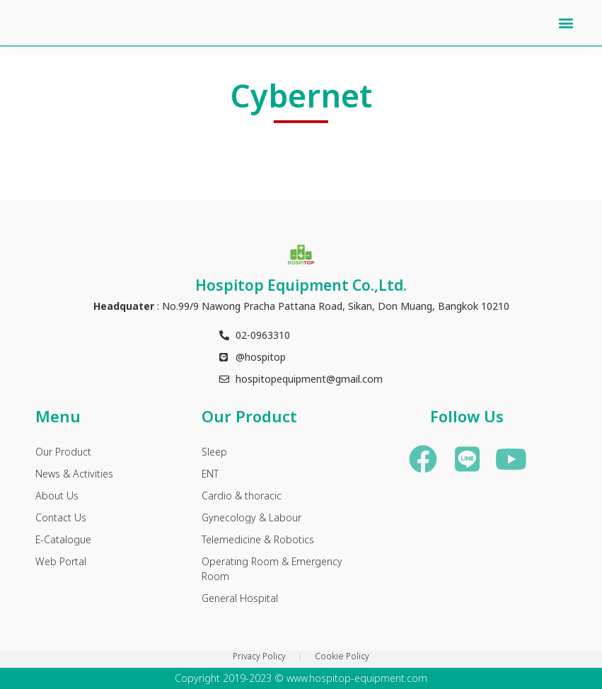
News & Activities (74, 474)
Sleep (214, 452)
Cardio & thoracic (242, 496)
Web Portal (60, 562)
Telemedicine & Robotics (258, 540)
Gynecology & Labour (251, 518)
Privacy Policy (259, 656)
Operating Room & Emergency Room (272, 569)
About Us (57, 496)
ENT (210, 474)
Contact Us (60, 518)
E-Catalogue (63, 540)
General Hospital (240, 598)
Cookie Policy (342, 656)
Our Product (63, 452)
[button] (566, 23)
